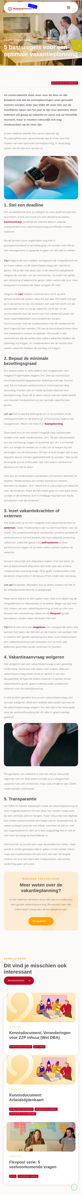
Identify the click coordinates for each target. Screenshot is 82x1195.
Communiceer (13, 221)
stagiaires (39, 627)
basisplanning (54, 423)
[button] (68, 7)
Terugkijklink (39, 921)
